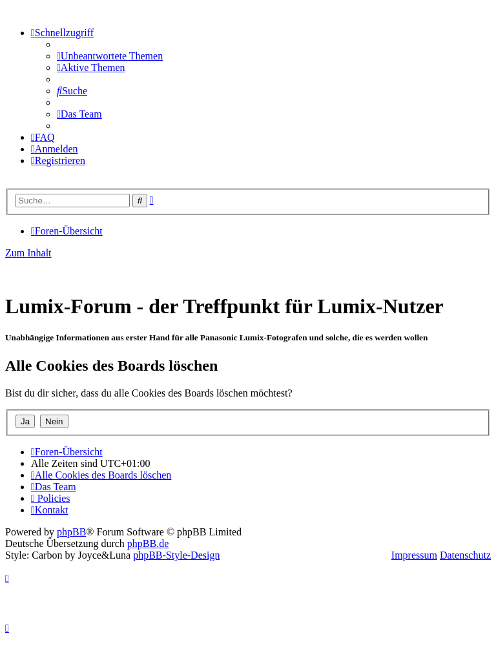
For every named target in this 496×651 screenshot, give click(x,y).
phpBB (71, 531)
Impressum (414, 555)
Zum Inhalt (28, 252)
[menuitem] (110, 55)
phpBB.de (148, 543)
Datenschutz (465, 555)
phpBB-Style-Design (176, 555)
